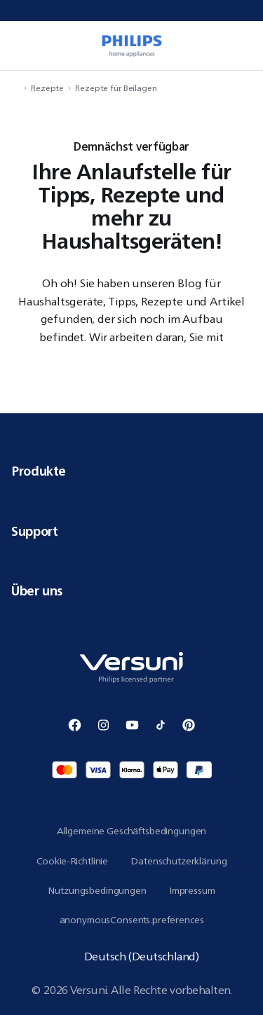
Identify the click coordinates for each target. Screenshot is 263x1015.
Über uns (131, 590)
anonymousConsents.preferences (132, 919)
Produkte (131, 471)
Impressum (192, 890)
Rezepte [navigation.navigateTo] (47, 88)
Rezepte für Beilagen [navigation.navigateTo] (116, 88)
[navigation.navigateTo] (15, 88)
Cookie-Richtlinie (72, 861)
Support (131, 531)
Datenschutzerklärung (178, 861)
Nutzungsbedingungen (97, 890)
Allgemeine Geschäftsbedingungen (132, 830)
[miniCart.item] (245, 46)
